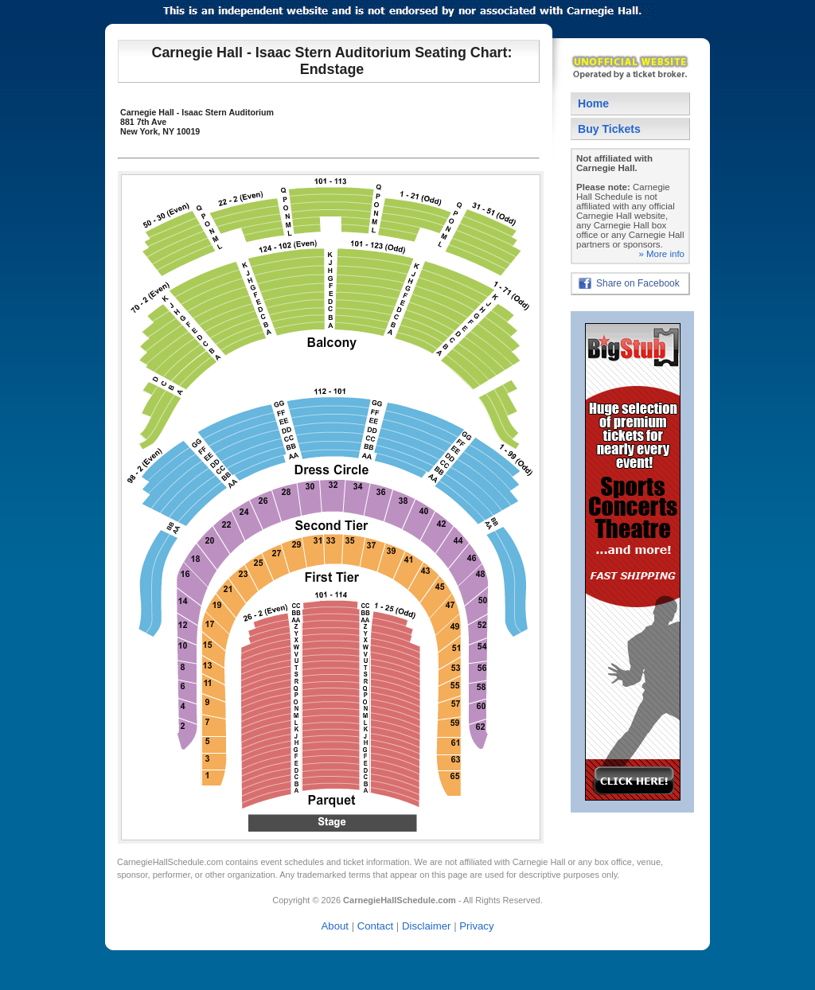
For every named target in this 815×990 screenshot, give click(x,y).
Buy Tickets (609, 129)
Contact (375, 926)
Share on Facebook (638, 283)
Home (593, 103)
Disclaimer (426, 926)
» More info (661, 254)
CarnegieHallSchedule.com (170, 862)
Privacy (476, 926)
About (335, 926)
